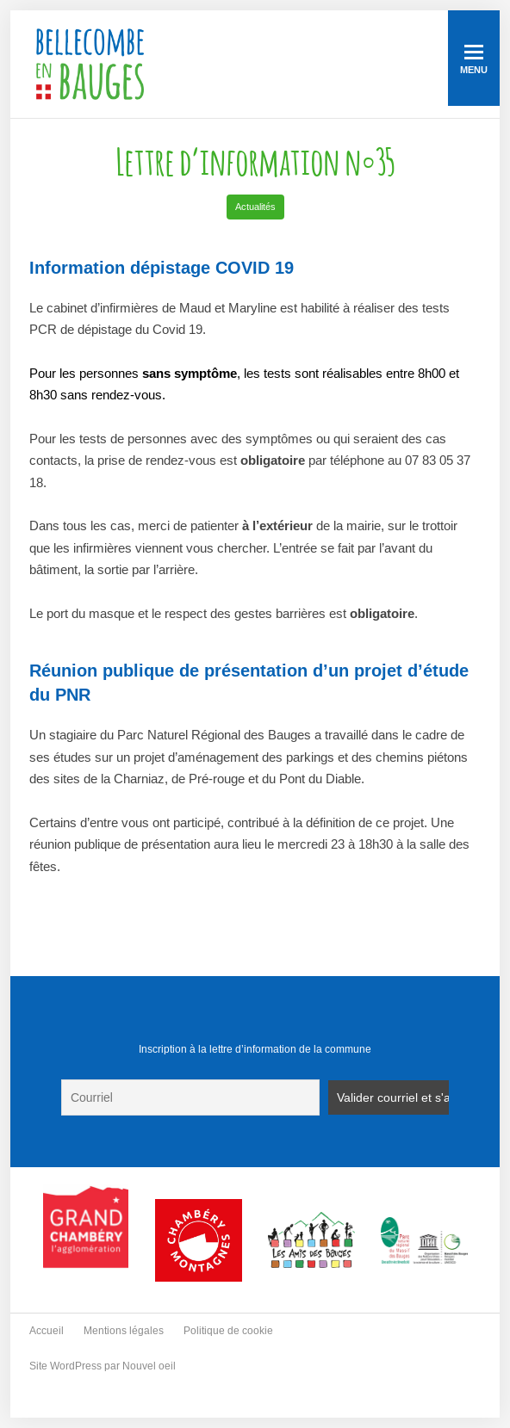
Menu (474, 60)
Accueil (46, 1331)
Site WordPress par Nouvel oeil (102, 1366)
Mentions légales (124, 1331)
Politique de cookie (228, 1331)
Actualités (255, 206)
